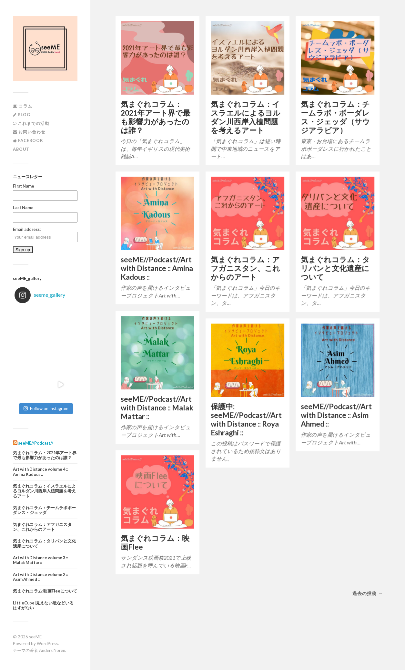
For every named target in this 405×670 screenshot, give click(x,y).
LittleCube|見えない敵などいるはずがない (43, 605)
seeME (35, 636)
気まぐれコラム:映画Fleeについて (45, 591)
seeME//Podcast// (35, 443)
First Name (23, 186)
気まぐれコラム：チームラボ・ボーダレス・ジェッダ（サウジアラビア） (335, 117)
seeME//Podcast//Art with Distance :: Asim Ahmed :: (336, 415)
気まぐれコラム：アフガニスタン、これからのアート (42, 527)
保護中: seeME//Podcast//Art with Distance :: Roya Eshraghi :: (246, 419)
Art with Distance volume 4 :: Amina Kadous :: (40, 472)
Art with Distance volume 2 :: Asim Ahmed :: (40, 577)
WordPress (47, 643)
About (21, 149)
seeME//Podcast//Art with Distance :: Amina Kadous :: (157, 268)
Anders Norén (52, 650)
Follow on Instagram (46, 408)
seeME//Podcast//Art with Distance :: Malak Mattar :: (157, 408)
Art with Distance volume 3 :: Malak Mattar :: (40, 560)
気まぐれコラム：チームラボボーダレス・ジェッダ (44, 510)
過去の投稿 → (367, 593)
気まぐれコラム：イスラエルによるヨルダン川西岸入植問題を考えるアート (44, 491)
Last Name (23, 207)
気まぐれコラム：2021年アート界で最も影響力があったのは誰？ (44, 455)
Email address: (45, 234)
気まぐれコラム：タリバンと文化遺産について (44, 543)
